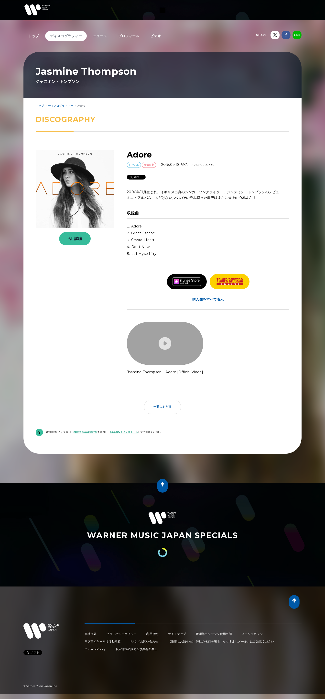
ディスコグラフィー (66, 36)
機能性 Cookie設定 (86, 432)
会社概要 (91, 634)
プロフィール (128, 36)
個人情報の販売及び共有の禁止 (136, 649)
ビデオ (155, 36)
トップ (33, 36)
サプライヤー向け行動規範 (103, 641)
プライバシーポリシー (121, 634)
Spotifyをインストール (124, 432)
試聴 (74, 239)
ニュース (100, 36)
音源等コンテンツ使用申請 (214, 634)
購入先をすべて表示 (208, 299)
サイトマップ (177, 634)
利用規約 (152, 634)
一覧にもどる (162, 406)
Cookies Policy (95, 649)
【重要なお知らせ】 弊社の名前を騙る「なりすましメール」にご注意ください (221, 641)
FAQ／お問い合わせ (144, 641)
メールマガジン (252, 634)
